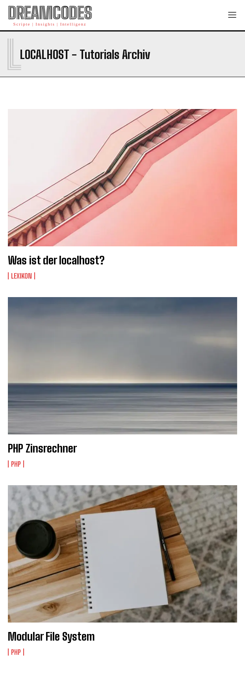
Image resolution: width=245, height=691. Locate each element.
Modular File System (51, 636)
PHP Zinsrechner (42, 448)
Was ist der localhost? (56, 260)
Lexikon (21, 275)
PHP (16, 463)
